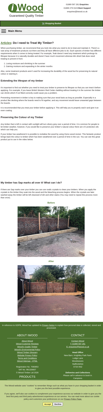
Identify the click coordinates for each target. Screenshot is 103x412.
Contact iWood (77, 341)
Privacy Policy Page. (73, 399)
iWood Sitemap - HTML (27, 361)
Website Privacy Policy (27, 355)
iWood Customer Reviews (27, 344)
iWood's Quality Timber (27, 347)
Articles (6, 43)
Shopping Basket (51, 23)
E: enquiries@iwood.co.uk (77, 347)
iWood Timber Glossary (27, 352)
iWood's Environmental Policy (27, 350)
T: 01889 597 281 (77, 344)
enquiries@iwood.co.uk (77, 11)
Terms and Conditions (27, 358)
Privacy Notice (48, 325)
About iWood (27, 341)
